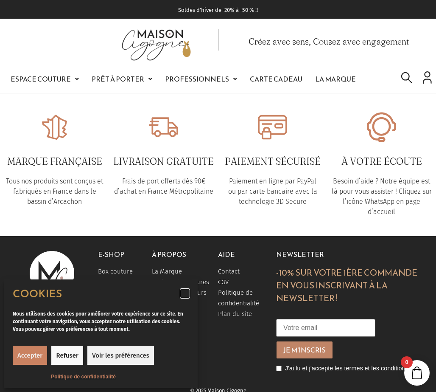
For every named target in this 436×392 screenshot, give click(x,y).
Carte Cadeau (276, 79)
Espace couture (45, 79)
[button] (185, 293)
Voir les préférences (120, 355)
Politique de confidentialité (83, 377)
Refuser (67, 355)
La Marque (335, 79)
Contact (229, 271)
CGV (223, 282)
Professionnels (201, 79)
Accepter (29, 355)
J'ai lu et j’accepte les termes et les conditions (346, 368)
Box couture (115, 271)
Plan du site (235, 314)
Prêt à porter (122, 79)
